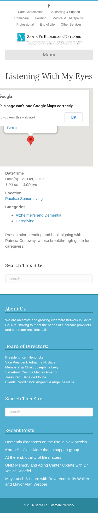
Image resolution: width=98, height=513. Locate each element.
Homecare (21, 18)
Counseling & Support (64, 12)
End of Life (47, 24)
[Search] (49, 279)
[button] (30, 140)
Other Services (71, 24)
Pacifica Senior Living (24, 198)
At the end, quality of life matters (33, 457)
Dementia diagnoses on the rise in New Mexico (46, 442)
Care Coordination (30, 12)
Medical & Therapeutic (68, 18)
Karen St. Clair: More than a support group (42, 450)
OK (73, 117)
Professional (25, 24)
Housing (41, 18)
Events (12, 127)
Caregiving (25, 221)
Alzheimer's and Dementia (38, 215)
